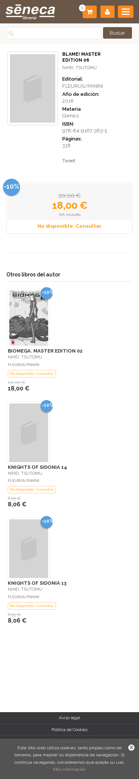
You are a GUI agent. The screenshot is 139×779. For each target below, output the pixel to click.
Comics (70, 116)
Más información (69, 769)
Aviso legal (69, 717)
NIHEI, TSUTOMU (79, 67)
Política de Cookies (69, 729)
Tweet (68, 160)
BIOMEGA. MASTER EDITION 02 (45, 351)
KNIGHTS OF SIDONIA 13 (37, 583)
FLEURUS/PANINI (82, 86)
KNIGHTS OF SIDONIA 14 (37, 467)
